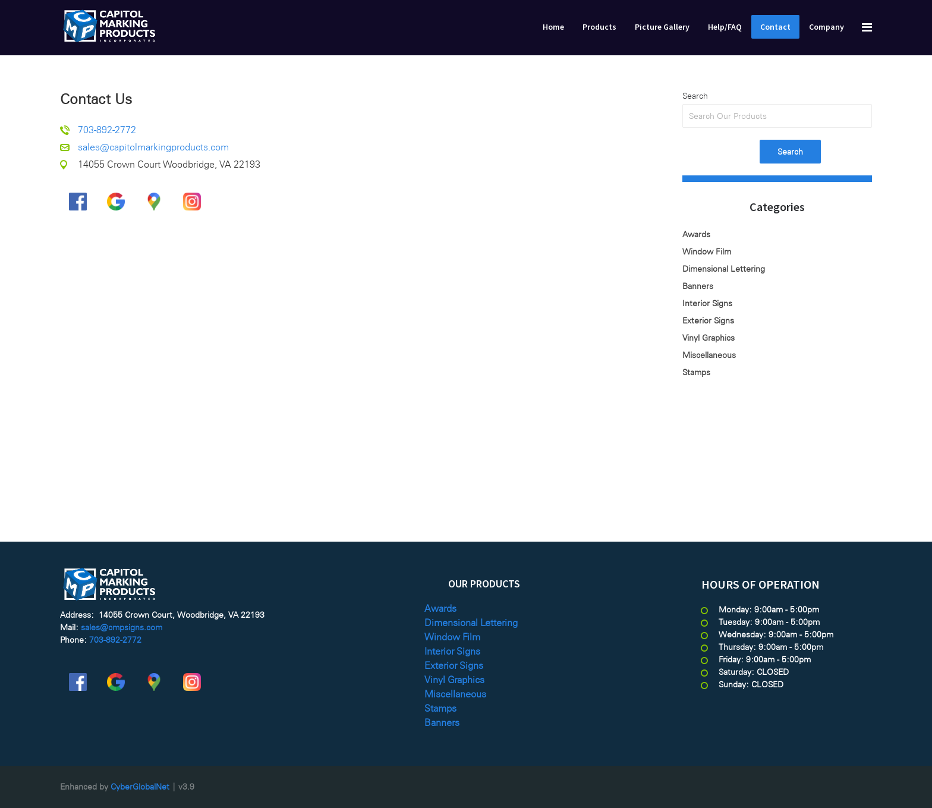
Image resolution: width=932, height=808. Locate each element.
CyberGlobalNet (140, 786)
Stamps (696, 372)
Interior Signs (707, 303)
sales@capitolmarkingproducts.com (153, 147)
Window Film (706, 251)
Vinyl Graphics (708, 337)
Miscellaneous (709, 355)
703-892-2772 (107, 130)
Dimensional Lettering (723, 268)
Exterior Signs (708, 320)
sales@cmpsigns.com (121, 627)
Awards (696, 234)
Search (695, 95)
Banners (697, 286)
